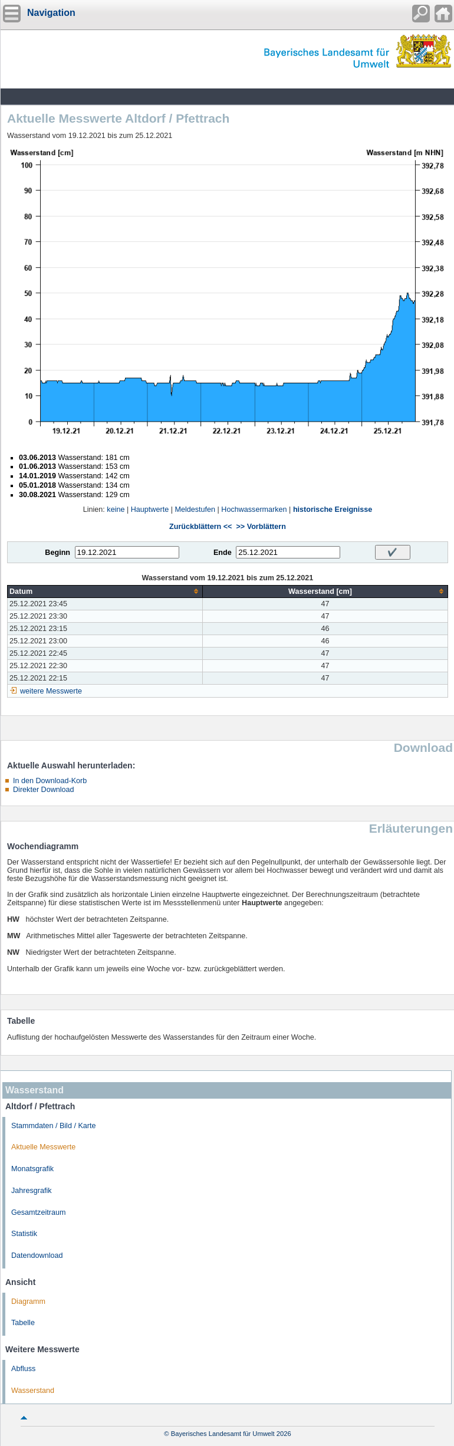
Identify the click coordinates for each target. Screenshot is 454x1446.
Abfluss (23, 1369)
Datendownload (37, 1255)
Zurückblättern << (200, 526)
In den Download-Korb (50, 781)
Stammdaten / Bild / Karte (53, 1126)
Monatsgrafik (32, 1169)
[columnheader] (105, 591)
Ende (222, 552)
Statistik (24, 1234)
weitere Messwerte (51, 691)
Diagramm (28, 1301)
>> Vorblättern (260, 526)
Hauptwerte (150, 509)
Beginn (57, 552)
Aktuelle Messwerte (43, 1147)
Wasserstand (32, 1390)
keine (115, 509)
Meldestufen (195, 509)
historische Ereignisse (332, 509)
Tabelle (23, 1323)
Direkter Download (43, 790)
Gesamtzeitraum (38, 1212)
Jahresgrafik (31, 1191)
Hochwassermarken (254, 509)
